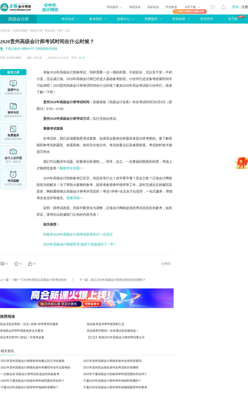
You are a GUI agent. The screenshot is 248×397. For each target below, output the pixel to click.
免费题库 (151, 19)
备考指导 (95, 19)
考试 (59, 30)
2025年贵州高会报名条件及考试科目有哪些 (110, 367)
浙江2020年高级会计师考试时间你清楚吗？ (118, 279)
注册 (244, 7)
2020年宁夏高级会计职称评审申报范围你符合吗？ (115, 374)
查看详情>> (74, 198)
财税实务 (135, 7)
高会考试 (139, 85)
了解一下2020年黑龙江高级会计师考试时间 (39, 279)
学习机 (237, 18)
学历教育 (171, 7)
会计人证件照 (13, 155)
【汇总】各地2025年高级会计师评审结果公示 (116, 337)
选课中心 (123, 19)
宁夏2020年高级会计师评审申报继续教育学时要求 (115, 387)
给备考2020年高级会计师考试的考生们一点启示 (78, 234)
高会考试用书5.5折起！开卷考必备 (22, 337)
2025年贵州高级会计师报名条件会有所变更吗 (112, 360)
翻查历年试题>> (71, 168)
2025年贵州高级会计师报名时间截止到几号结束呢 (32, 360)
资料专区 (13, 110)
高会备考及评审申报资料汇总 (105, 324)
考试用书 (206, 19)
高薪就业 (153, 7)
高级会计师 (18, 19)
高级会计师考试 (71, 102)
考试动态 (68, 19)
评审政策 (178, 19)
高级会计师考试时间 (81, 85)
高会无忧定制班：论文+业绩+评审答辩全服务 (29, 324)
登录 (235, 7)
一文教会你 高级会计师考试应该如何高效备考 (30, 374)
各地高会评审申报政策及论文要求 (21, 330)
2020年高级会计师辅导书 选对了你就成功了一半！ (80, 244)
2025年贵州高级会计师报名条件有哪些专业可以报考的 (35, 367)
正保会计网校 (19, 30)
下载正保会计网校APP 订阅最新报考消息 (31, 48)
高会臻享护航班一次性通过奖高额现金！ (113, 330)
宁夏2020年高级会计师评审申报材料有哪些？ (112, 380)
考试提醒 (13, 178)
